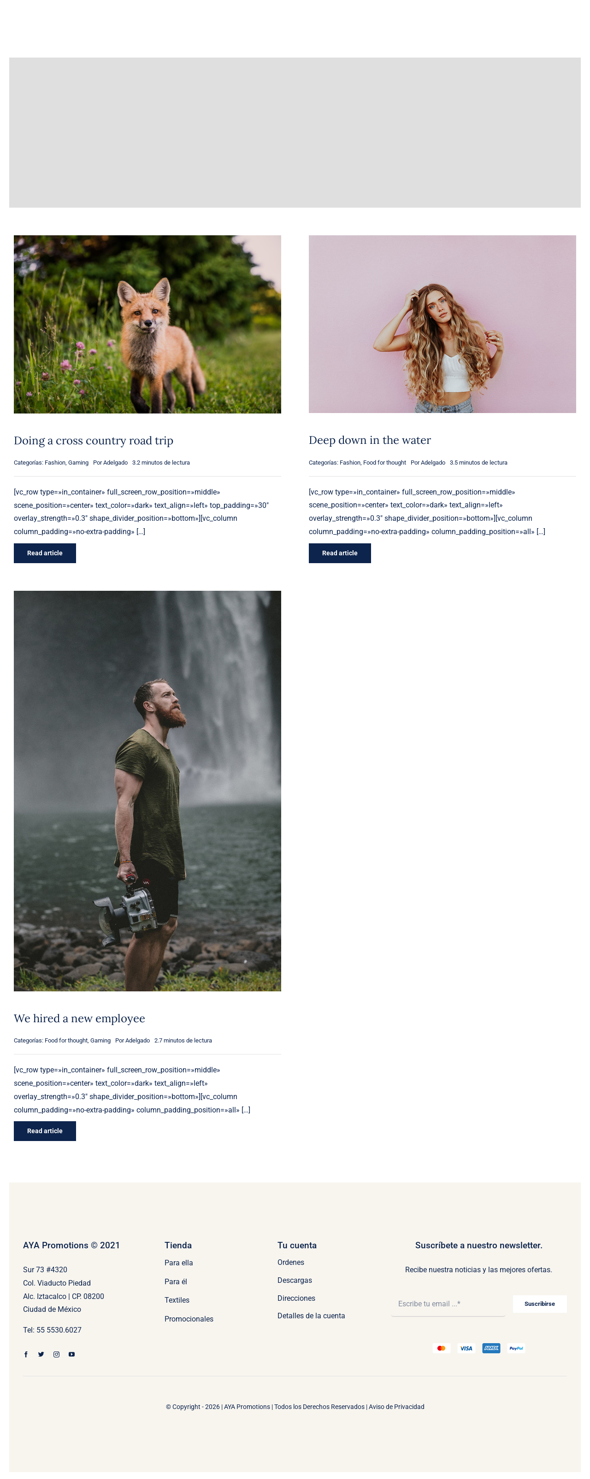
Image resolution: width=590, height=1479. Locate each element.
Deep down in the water (370, 440)
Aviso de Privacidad (397, 1406)
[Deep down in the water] (442, 241)
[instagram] (56, 1354)
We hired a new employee (79, 1018)
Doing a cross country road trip (93, 440)
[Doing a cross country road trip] (147, 241)
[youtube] (72, 1354)
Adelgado (115, 462)
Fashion (55, 462)
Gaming (78, 462)
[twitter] (41, 1354)
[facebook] (26, 1354)
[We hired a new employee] (147, 597)
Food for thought (384, 462)
